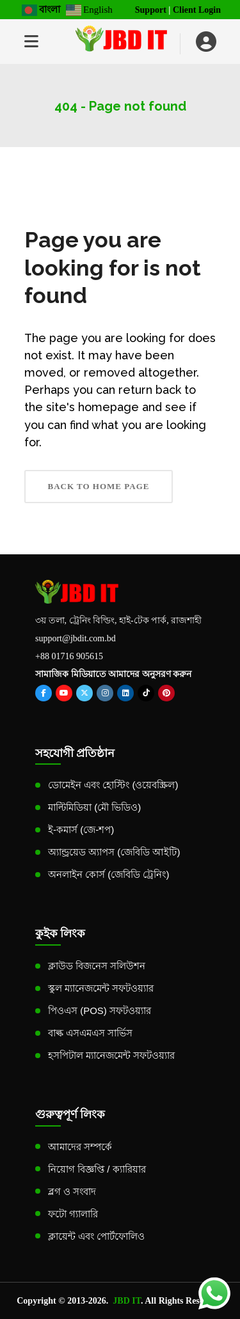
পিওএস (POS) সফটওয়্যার (99, 1010)
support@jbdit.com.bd (75, 638)
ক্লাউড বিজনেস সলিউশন (96, 965)
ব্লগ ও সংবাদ (72, 1191)
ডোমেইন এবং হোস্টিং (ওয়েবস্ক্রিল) (113, 784)
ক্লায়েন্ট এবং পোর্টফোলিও (96, 1236)
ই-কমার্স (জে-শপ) (81, 829)
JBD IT (127, 1301)
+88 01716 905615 (69, 656)
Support (150, 10)
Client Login (197, 10)
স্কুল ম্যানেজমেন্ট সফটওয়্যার (101, 988)
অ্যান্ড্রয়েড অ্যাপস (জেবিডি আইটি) (114, 852)
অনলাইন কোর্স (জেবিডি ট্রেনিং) (109, 874)
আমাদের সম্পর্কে (80, 1146)
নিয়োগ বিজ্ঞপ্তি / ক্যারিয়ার (97, 1169)
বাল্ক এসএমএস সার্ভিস (90, 1032)
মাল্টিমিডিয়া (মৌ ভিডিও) (94, 807)
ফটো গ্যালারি (73, 1213)
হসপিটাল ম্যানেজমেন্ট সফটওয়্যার (111, 1055)
